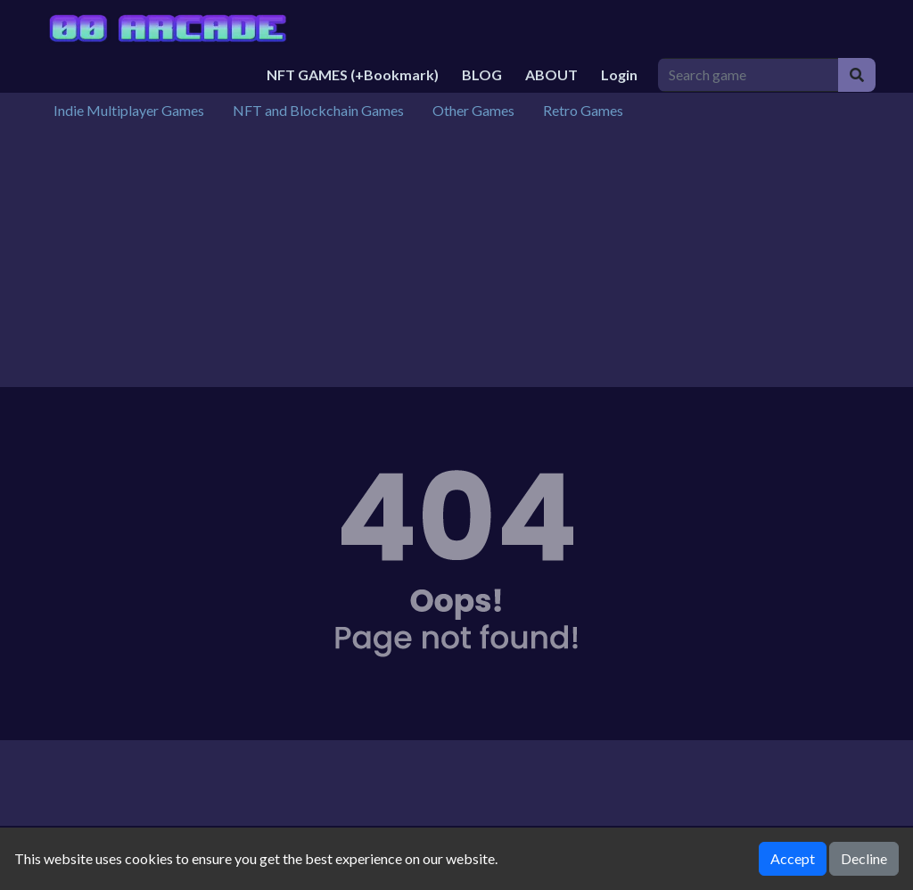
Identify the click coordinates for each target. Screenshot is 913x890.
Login (619, 74)
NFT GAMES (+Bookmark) (353, 74)
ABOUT (551, 74)
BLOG (482, 74)
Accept (792, 858)
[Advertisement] (456, 262)
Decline (864, 858)
